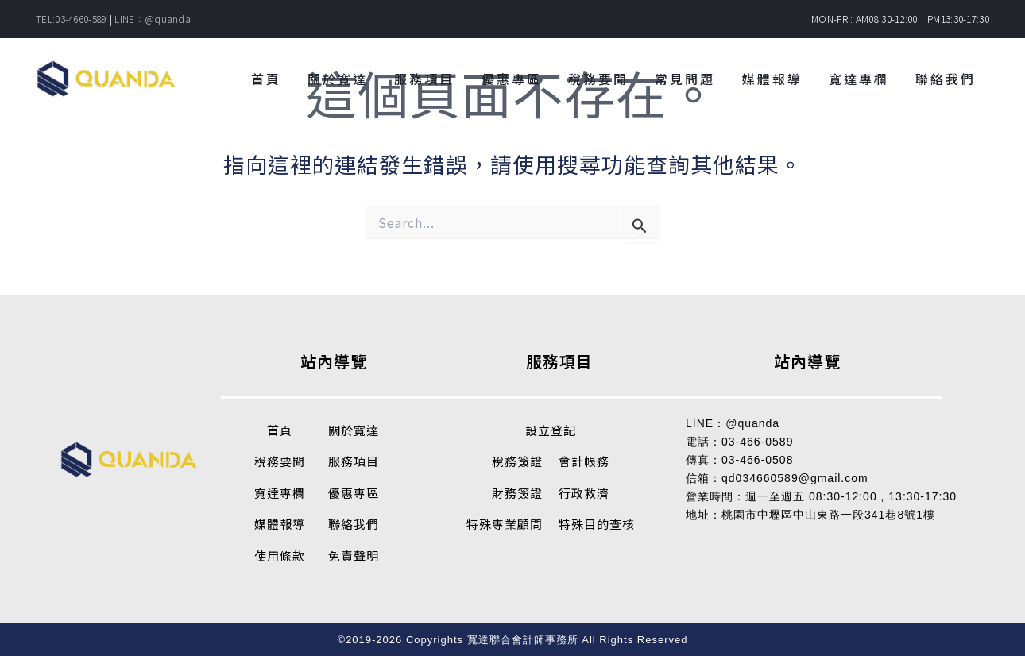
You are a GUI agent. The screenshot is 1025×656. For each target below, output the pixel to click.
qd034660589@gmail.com (794, 478)
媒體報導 (279, 523)
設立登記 (550, 430)
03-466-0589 (757, 441)
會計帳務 (584, 461)
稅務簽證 (517, 461)
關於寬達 (353, 430)
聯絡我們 (353, 523)
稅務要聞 (279, 461)
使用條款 (279, 555)
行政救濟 (584, 492)
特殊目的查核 (597, 523)
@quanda (752, 423)
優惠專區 (353, 492)
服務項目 (353, 461)
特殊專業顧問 (504, 523)
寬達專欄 (279, 492)
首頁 (279, 430)
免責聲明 (353, 555)
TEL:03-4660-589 (71, 18)
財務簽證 (517, 492)
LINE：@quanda (152, 18)
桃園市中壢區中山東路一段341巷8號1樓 (828, 514)
